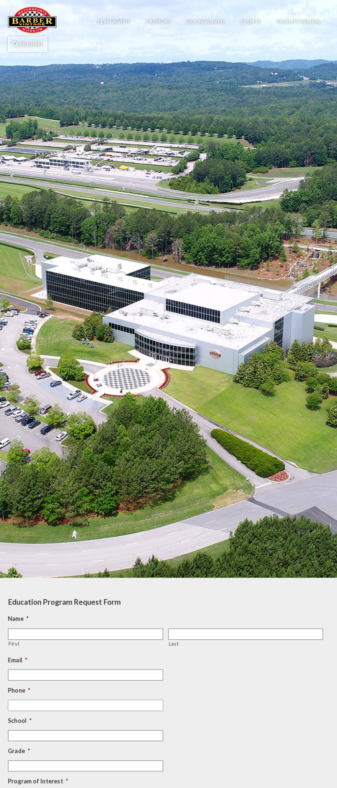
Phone (19, 690)
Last (173, 644)
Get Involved (205, 21)
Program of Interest (38, 781)
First (13, 644)
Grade (19, 750)
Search (28, 44)
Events (251, 21)
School (20, 720)
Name (18, 618)
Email (17, 660)
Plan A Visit (113, 21)
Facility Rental (299, 21)
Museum (158, 21)
